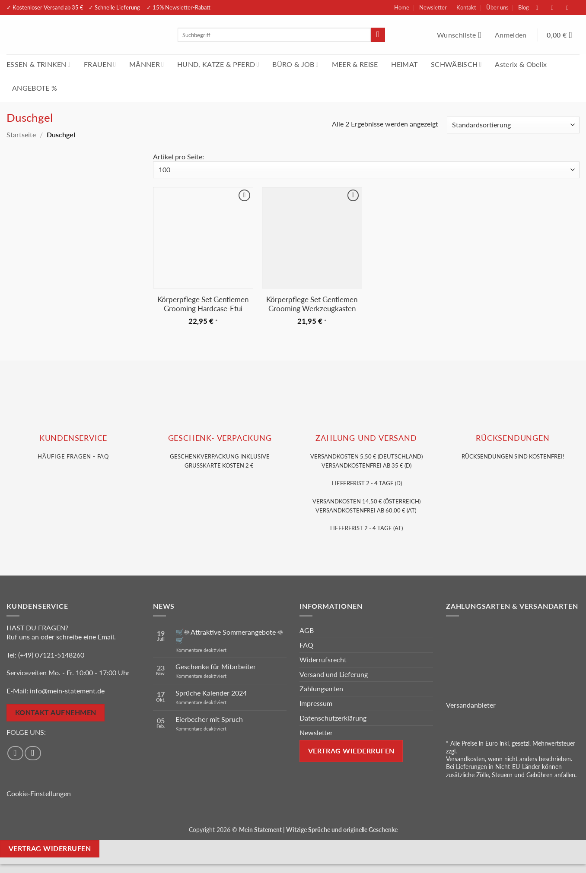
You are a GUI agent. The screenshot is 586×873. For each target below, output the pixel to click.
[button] (512, 35)
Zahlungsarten (321, 688)
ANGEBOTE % (34, 88)
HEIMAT (404, 64)
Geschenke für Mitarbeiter (215, 666)
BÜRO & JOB (295, 64)
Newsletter (433, 7)
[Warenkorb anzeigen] (563, 34)
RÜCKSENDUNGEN (512, 438)
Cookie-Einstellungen (38, 793)
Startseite (21, 134)
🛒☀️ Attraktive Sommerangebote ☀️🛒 (229, 636)
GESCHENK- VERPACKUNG (220, 438)
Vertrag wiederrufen (351, 751)
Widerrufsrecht (323, 659)
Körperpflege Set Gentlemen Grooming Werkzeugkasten (311, 304)
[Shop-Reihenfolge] (513, 125)
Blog (523, 7)
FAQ (306, 645)
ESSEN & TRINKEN (38, 64)
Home (401, 7)
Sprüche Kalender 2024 (211, 693)
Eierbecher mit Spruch (209, 719)
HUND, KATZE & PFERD (218, 64)
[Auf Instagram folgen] (556, 7)
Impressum (315, 703)
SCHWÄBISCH (456, 64)
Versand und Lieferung (333, 674)
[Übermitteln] (378, 35)
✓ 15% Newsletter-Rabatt (178, 7)
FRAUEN (100, 64)
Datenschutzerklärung (332, 718)
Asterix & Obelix (521, 64)
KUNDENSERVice (73, 438)
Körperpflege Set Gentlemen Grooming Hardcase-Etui (202, 304)
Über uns (497, 7)
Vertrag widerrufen (50, 848)
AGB (306, 630)
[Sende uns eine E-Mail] (571, 7)
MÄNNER (146, 64)
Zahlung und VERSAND (366, 438)
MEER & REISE (355, 64)
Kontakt (466, 7)
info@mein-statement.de (67, 690)
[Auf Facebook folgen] (541, 7)
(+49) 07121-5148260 (51, 655)
